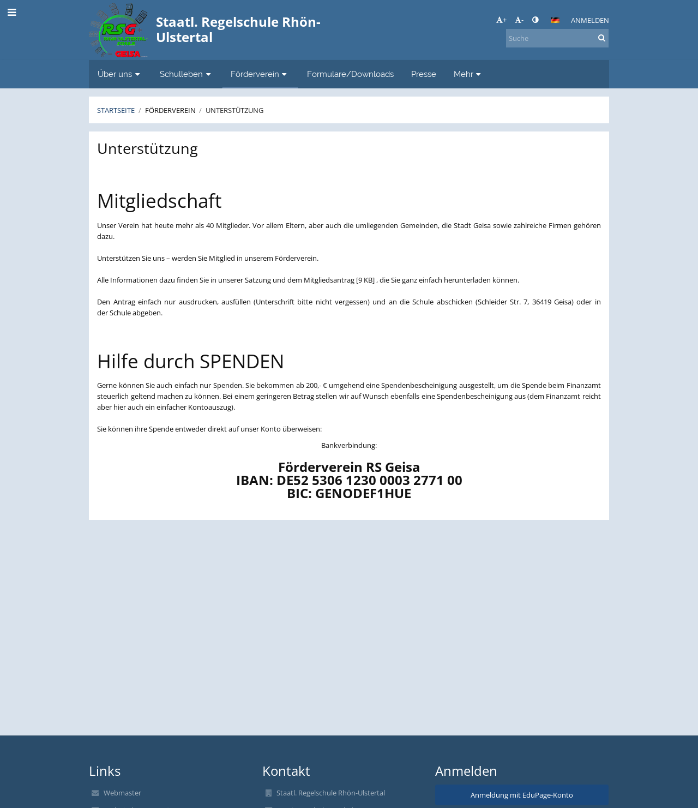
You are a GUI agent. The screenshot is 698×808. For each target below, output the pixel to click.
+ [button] (501, 20)
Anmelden (590, 20)
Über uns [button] (120, 74)
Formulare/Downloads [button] (350, 74)
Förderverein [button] (260, 74)
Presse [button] (423, 74)
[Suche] (557, 38)
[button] (555, 20)
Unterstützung (234, 110)
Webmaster (122, 793)
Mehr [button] (469, 74)
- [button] (519, 20)
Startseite (116, 110)
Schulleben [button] (186, 74)
